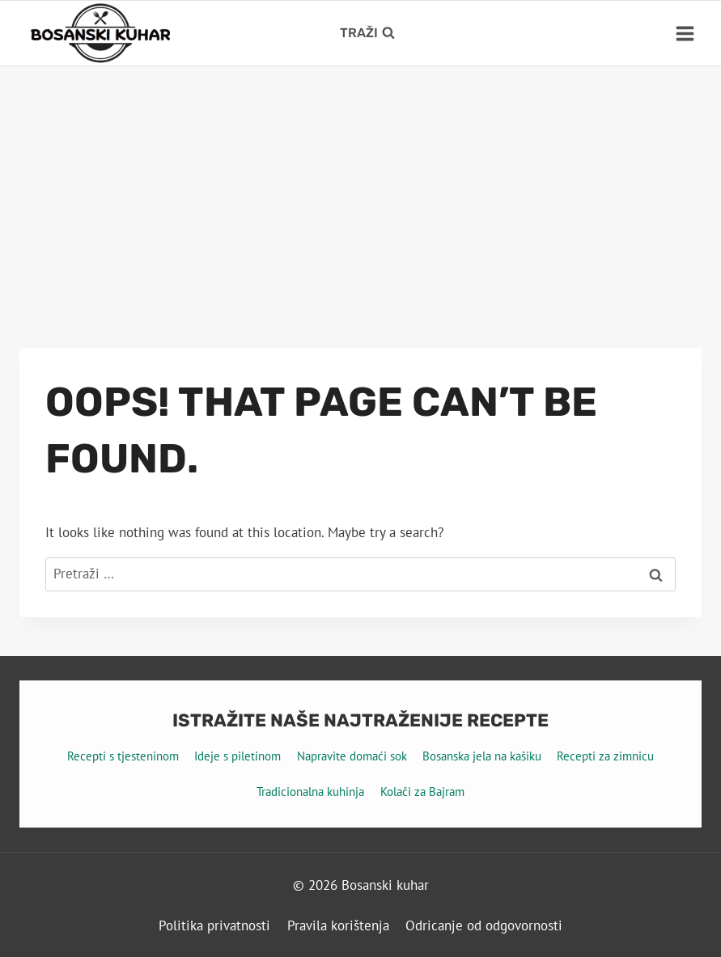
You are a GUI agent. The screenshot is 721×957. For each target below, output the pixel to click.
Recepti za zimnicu (605, 756)
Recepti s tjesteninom (123, 756)
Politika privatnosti (214, 925)
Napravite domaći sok (352, 756)
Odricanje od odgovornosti (483, 925)
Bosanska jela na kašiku (481, 756)
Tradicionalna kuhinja (310, 791)
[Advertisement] (360, 187)
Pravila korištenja (338, 925)
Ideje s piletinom (237, 756)
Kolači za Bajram (422, 791)
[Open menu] (685, 33)
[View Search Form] (367, 33)
